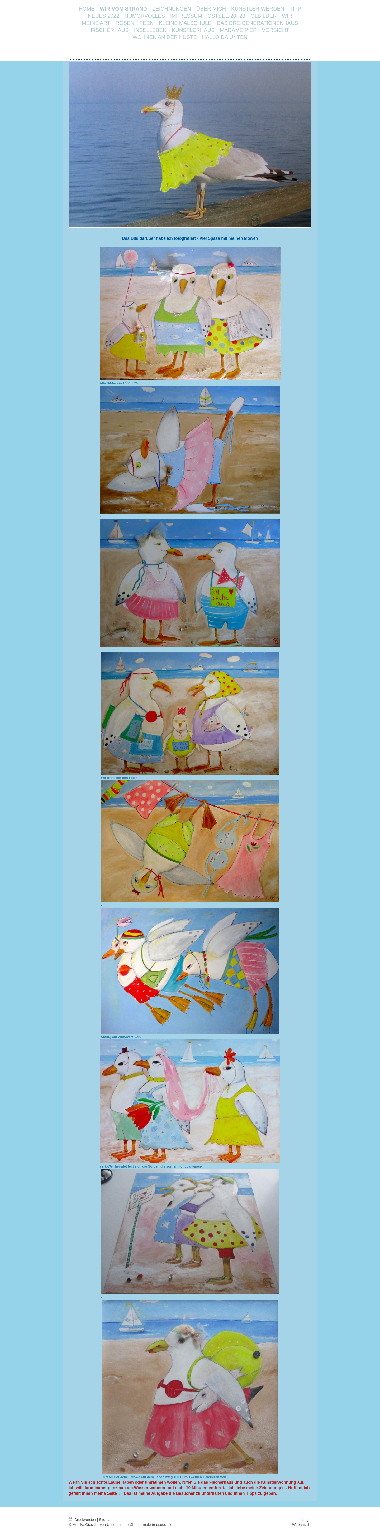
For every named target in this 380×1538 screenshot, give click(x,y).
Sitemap (105, 1519)
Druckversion (83, 1519)
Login (306, 1519)
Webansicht (301, 1524)
